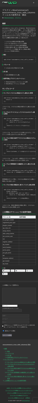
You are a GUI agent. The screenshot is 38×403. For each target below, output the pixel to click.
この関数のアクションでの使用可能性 (15, 380)
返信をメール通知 (8, 331)
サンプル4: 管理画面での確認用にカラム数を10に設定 (21, 373)
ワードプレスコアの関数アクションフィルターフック (19, 390)
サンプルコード (8, 359)
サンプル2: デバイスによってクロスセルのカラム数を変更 (20, 365)
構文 (8, 351)
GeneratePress (26, 400)
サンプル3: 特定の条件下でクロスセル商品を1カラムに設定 (21, 369)
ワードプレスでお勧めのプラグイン (19, 395)
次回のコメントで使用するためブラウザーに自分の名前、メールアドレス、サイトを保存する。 (19, 326)
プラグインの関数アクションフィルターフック (19, 393)
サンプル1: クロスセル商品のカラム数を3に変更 (21, 362)
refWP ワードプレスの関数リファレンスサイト (19, 388)
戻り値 (9, 355)
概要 (5, 349)
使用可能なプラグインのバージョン (17, 357)
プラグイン (18, 18)
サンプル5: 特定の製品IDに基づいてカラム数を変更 (21, 377)
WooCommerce (9, 18)
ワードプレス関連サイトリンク (16, 398)
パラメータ (10, 353)
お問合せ (27, 398)
